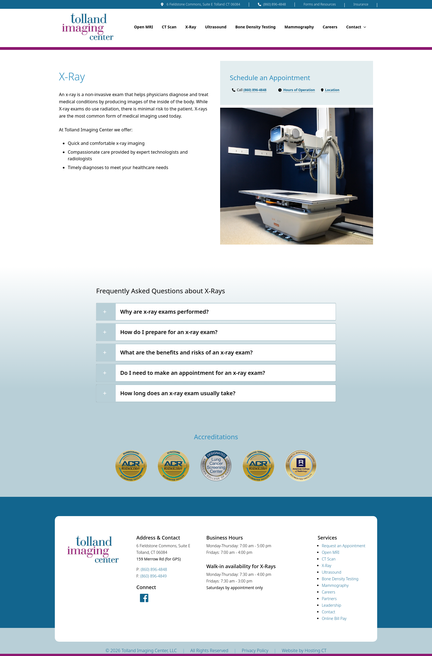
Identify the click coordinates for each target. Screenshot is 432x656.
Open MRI (143, 26)
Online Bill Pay (334, 618)
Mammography (299, 26)
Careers (330, 26)
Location (332, 90)
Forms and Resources (320, 4)
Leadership (331, 605)
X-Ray (190, 26)
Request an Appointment (343, 545)
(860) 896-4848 (272, 4)
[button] (216, 311)
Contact (356, 26)
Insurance (360, 4)
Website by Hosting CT (304, 650)
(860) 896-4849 (153, 576)
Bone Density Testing (255, 26)
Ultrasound (215, 26)
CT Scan (169, 26)
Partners (329, 598)
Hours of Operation (299, 90)
